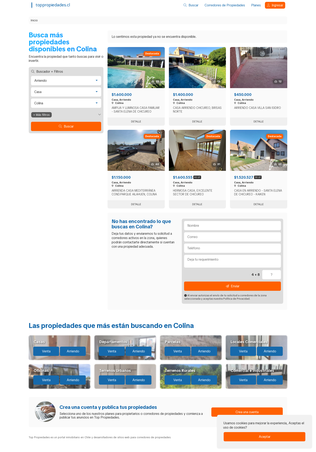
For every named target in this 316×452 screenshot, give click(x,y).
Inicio (34, 20)
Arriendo (73, 351)
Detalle (136, 121)
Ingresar (275, 5)
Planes (256, 5)
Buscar (190, 5)
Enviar (232, 286)
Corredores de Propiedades (225, 5)
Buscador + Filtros (47, 71)
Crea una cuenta (247, 412)
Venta (46, 351)
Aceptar (264, 437)
